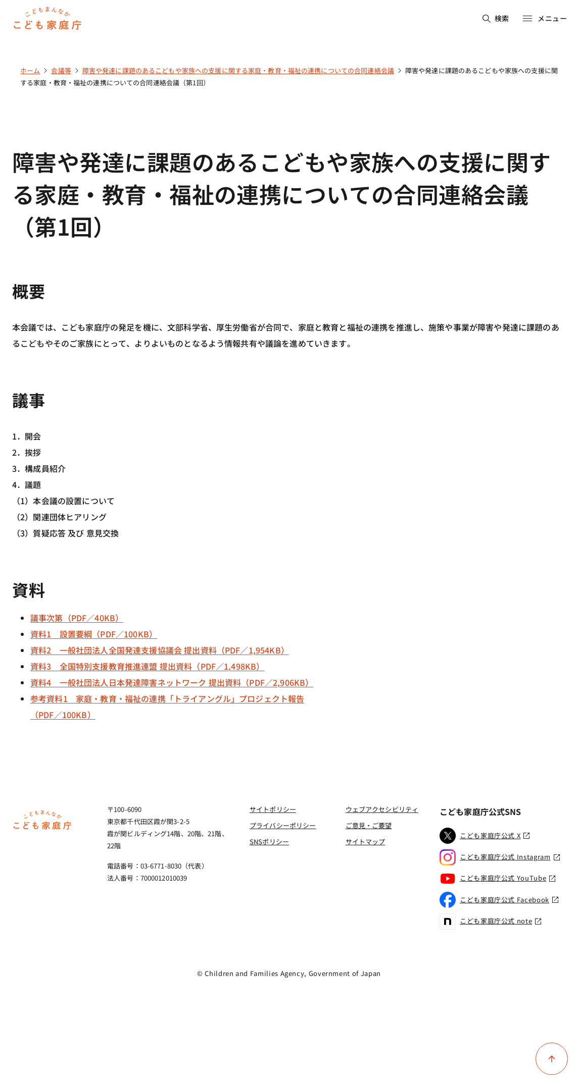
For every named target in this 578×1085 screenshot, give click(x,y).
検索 (496, 18)
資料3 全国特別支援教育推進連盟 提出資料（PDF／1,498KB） (147, 666)
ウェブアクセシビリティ (382, 809)
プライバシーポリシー (283, 825)
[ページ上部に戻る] (552, 1059)
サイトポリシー (273, 809)
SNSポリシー (269, 841)
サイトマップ (366, 841)
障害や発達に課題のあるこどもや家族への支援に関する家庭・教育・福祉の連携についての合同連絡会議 (238, 70)
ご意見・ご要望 (369, 825)
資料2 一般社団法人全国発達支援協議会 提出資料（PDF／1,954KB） (159, 650)
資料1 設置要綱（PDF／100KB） (93, 634)
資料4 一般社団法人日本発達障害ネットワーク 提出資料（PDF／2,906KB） (171, 682)
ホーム (30, 70)
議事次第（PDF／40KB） (76, 618)
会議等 (61, 70)
